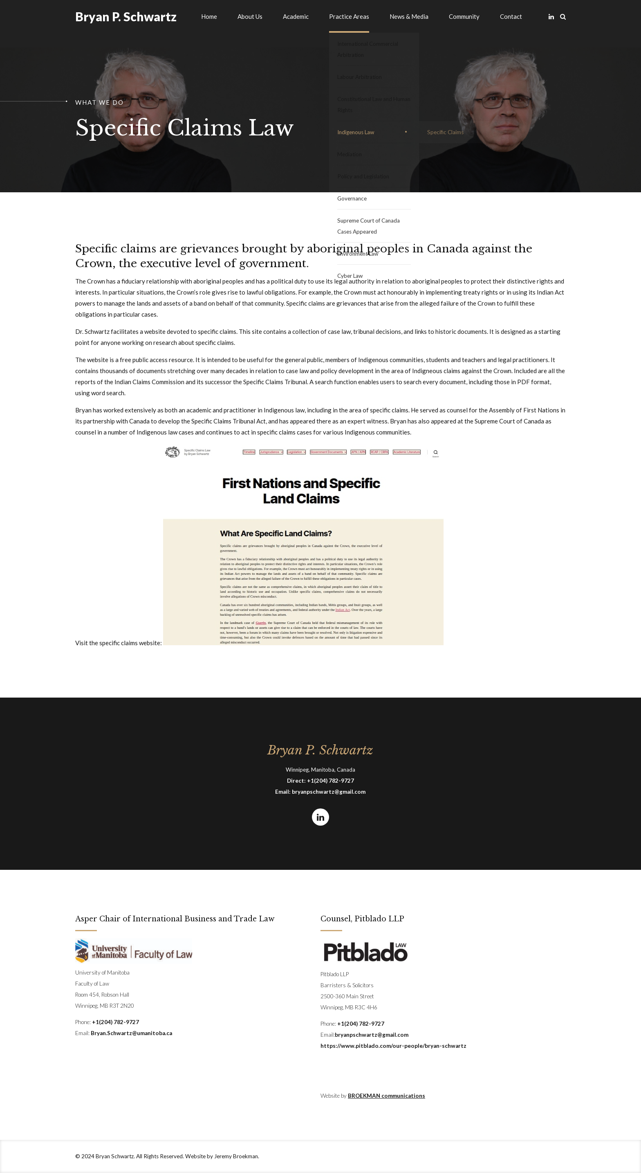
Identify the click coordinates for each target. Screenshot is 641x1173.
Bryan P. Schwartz (126, 16)
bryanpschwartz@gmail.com (328, 791)
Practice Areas (349, 16)
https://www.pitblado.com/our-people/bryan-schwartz (393, 1045)
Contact (511, 16)
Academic (296, 16)
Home (209, 16)
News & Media (409, 16)
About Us (250, 16)
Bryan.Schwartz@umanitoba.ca (131, 1033)
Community (464, 16)
